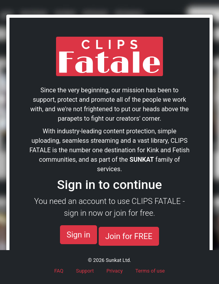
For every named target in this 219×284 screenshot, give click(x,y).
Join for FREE (129, 236)
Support (85, 271)
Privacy (115, 271)
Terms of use (150, 271)
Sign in (78, 234)
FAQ (58, 271)
